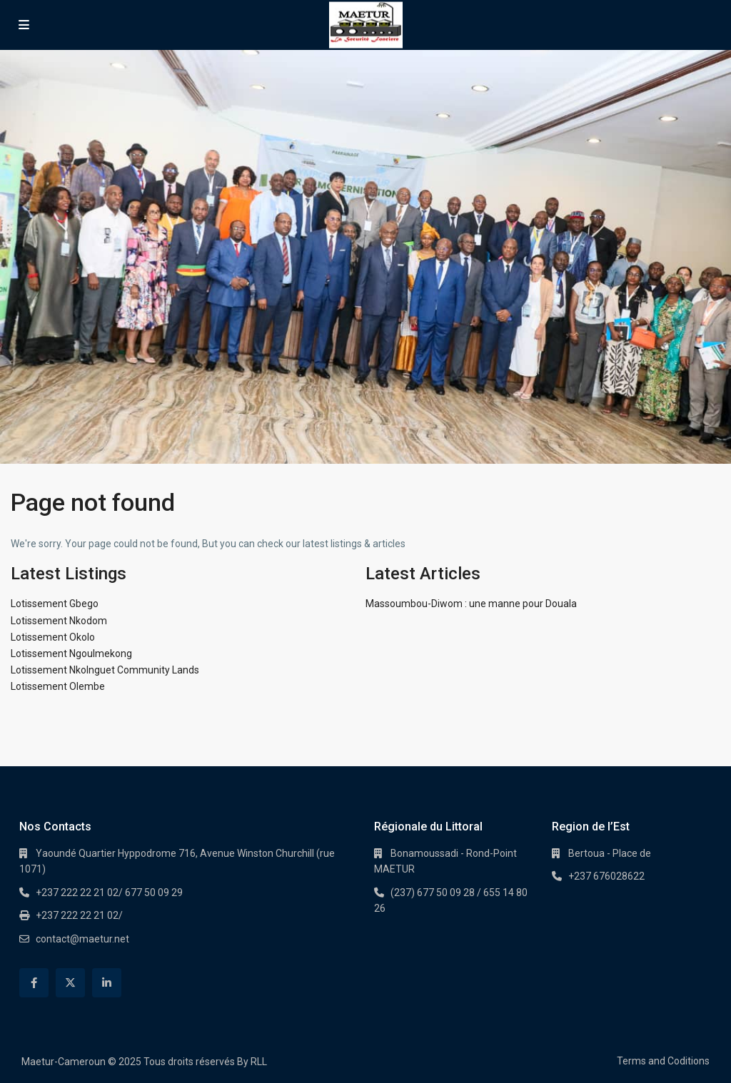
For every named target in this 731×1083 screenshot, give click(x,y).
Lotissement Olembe (58, 686)
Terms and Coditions (663, 1061)
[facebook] (34, 982)
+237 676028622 (606, 876)
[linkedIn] (106, 982)
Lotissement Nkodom (59, 620)
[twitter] (70, 982)
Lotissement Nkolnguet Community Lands (105, 670)
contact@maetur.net (82, 939)
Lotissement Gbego (55, 603)
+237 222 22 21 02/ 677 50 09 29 (109, 892)
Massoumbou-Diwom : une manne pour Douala (471, 603)
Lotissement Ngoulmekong (71, 653)
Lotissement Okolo (53, 637)
